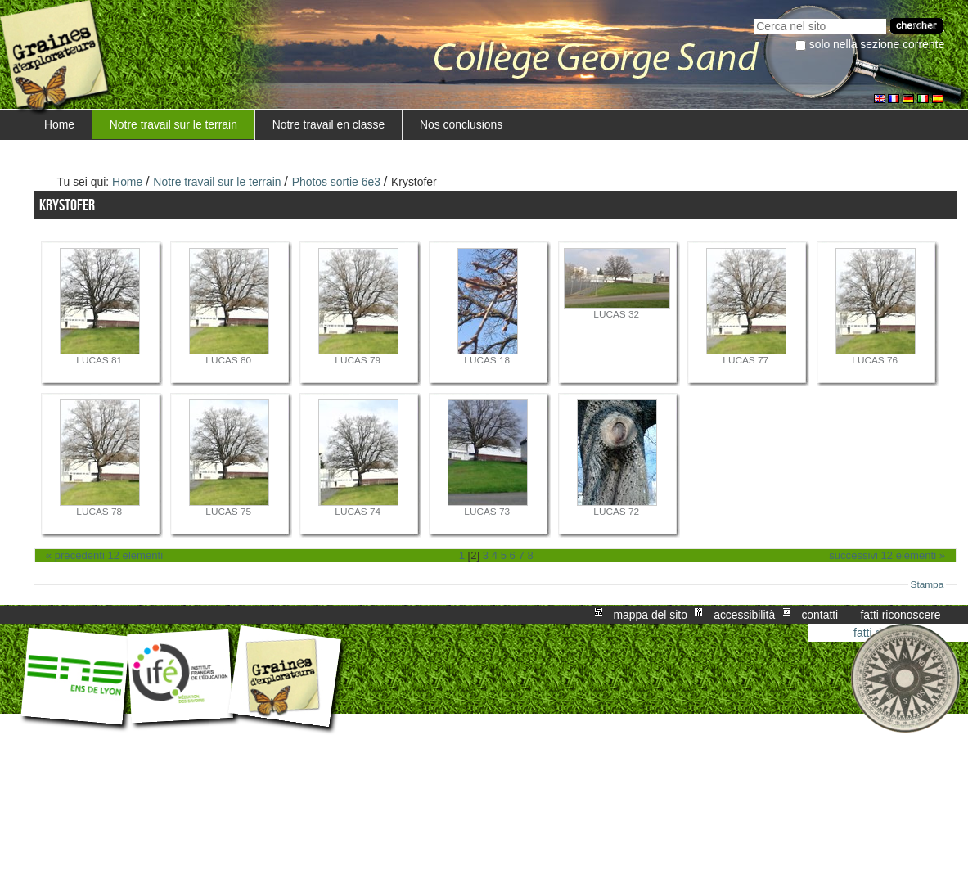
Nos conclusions (461, 124)
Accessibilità (744, 614)
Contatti (819, 614)
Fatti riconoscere (900, 614)
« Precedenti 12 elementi (104, 555)
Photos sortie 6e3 (336, 181)
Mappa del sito (650, 614)
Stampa (927, 584)
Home (59, 124)
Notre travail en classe (328, 124)
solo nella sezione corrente (876, 44)
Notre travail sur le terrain (173, 124)
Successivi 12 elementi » (887, 555)
